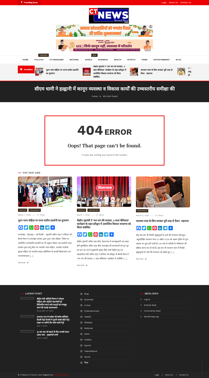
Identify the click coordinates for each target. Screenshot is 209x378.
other (87, 334)
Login (164, 2)
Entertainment (162, 60)
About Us (173, 2)
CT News (41, 215)
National (74, 60)
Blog (178, 60)
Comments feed (152, 311)
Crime (144, 60)
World (90, 58)
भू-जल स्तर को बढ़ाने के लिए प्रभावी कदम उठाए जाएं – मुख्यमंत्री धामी (53, 333)
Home (25, 60)
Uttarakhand (56, 60)
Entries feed (150, 305)
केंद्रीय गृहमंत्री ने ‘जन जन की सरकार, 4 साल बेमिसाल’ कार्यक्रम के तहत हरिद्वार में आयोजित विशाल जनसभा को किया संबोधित (109, 71)
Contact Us (185, 2)
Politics (40, 58)
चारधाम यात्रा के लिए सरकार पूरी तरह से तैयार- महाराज (156, 72)
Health (117, 60)
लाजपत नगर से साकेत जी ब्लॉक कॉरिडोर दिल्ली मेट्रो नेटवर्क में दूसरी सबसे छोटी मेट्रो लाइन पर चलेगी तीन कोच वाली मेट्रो (53, 319)
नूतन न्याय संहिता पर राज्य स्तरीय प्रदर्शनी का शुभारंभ (62, 72)
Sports (131, 60)
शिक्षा (86, 362)
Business (103, 60)
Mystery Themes (61, 375)
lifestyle (88, 322)
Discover (23, 262)
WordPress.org (151, 316)
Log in (147, 299)
